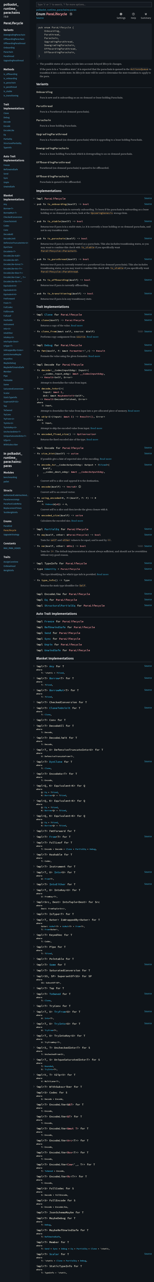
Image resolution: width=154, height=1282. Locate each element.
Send (47, 633)
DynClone (55, 761)
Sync (47, 638)
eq (42, 534)
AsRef (52, 926)
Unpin (48, 644)
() (91, 416)
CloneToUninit (59, 708)
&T (70, 1104)
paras (73, 9)
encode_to (48, 464)
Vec (69, 486)
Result (100, 350)
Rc (68, 1176)
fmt (43, 350)
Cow (69, 1164)
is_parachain (56, 238)
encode (45, 486)
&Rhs (70, 546)
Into (57, 872)
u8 (74, 486)
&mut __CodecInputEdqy (88, 373)
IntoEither (57, 884)
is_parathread (57, 259)
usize (91, 434)
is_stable (54, 221)
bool (86, 204)
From (52, 836)
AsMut (65, 926)
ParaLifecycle (55, 198)
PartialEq (51, 529)
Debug (48, 345)
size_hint (48, 453)
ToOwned (55, 994)
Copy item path (71, 13)
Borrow (54, 678)
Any (51, 666)
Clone (48, 314)
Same (52, 964)
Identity (50, 568)
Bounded (49, 1066)
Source (40, 18)
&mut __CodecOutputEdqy (87, 471)
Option (81, 434)
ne (42, 546)
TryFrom (60, 1011)
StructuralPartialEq (59, 605)
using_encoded (51, 497)
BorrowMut (56, 690)
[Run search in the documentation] (94, 4)
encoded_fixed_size (54, 434)
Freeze (49, 621)
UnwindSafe (52, 650)
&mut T (72, 1128)
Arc (69, 1140)
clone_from (48, 331)
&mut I (57, 392)
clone (45, 320)
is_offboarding (57, 279)
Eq (46, 599)
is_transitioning (59, 293)
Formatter (76, 350)
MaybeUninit (66, 395)
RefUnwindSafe (55, 627)
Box (69, 1152)
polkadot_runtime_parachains (52, 9)
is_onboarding (57, 204)
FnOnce (48, 504)
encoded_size (50, 515)
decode (45, 370)
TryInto (60, 1023)
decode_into (49, 388)
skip (44, 416)
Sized (103, 464)
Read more (77, 325)
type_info (48, 580)
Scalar (54, 1254)
